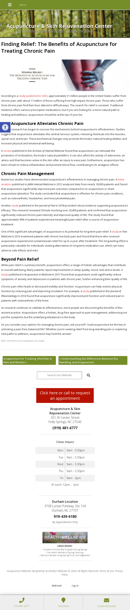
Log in (75, 585)
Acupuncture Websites (19, 571)
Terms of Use (106, 571)
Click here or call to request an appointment (65, 395)
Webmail (56, 585)
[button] (5, 127)
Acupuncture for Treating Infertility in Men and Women (27, 360)
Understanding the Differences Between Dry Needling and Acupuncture (88, 360)
